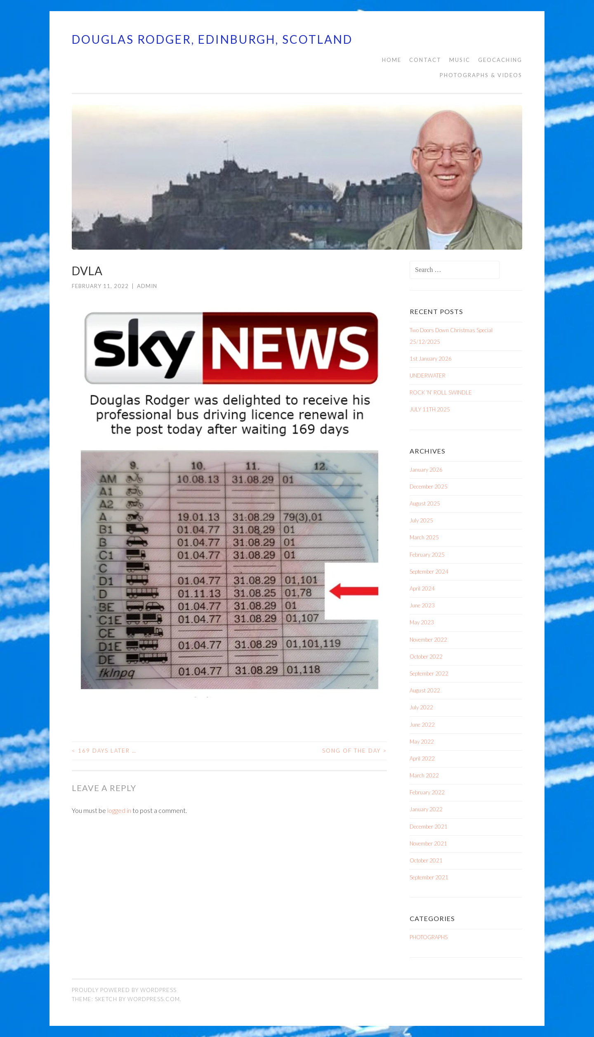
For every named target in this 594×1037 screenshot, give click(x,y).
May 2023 (422, 622)
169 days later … (104, 750)
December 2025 (429, 486)
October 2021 (426, 860)
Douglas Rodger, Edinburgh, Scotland (212, 39)
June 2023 (422, 605)
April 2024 (422, 588)
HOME (391, 60)
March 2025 (424, 537)
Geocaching (500, 60)
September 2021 (429, 877)
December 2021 (429, 826)
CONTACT (425, 60)
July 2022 (421, 707)
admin (147, 286)
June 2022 (422, 724)
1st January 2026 (431, 358)
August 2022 (425, 690)
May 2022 (422, 741)
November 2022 (428, 639)
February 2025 (427, 554)
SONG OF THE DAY (354, 750)
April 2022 (422, 758)
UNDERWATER (428, 375)
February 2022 (427, 792)
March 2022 (424, 775)
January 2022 (426, 809)
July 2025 (421, 520)
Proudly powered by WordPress (124, 990)
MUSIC (459, 60)
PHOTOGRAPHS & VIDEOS (481, 75)
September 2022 (429, 673)
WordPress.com (153, 999)
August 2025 (425, 503)
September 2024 (429, 571)
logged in (119, 810)
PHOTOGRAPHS (429, 937)
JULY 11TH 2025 (430, 409)
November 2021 (428, 843)
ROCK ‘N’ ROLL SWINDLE (441, 392)
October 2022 (426, 656)
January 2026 (426, 469)
